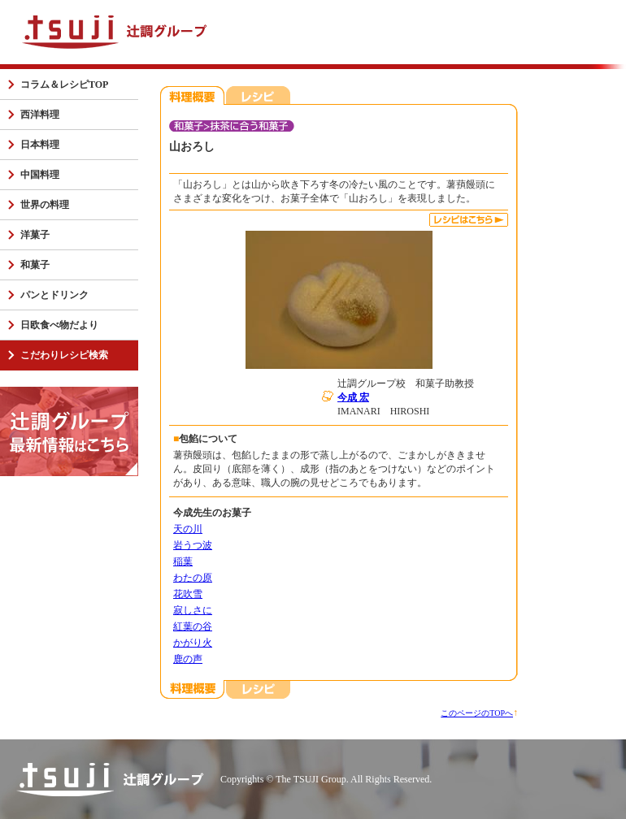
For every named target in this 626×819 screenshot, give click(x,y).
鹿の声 (187, 659)
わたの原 (192, 577)
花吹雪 (187, 594)
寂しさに (192, 610)
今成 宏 (353, 397)
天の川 (187, 529)
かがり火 (192, 642)
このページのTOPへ (477, 712)
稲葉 (183, 561)
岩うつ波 (192, 545)
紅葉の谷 (192, 626)
